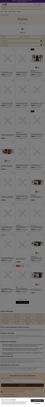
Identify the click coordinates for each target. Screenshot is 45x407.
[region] (22, 402)
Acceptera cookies (37, 400)
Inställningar (37, 403)
